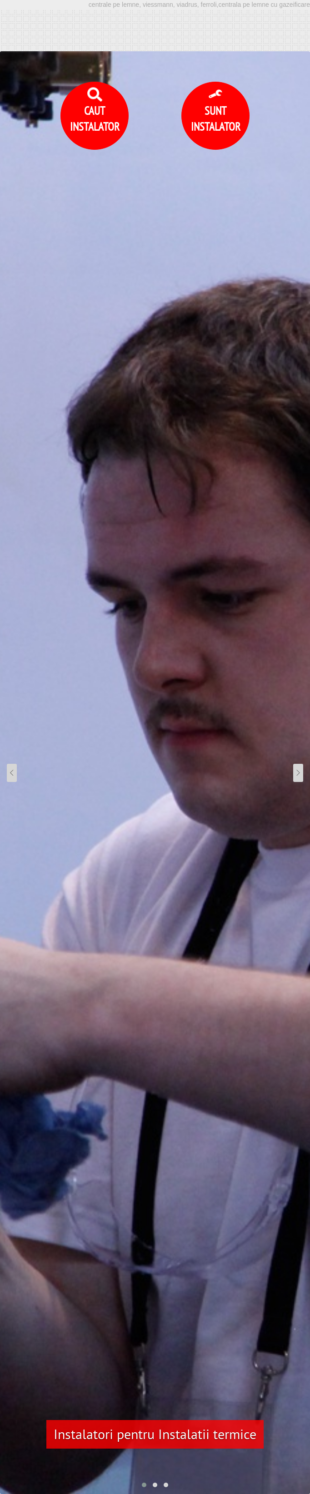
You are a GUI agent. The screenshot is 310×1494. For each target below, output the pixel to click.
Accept (155, 1471)
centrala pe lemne (166, 1249)
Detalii (275, 1444)
